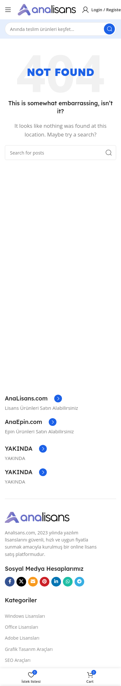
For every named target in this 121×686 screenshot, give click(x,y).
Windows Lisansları (25, 616)
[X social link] (21, 582)
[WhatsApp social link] (68, 582)
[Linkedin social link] (56, 582)
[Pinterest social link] (44, 582)
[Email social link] (33, 582)
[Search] (60, 29)
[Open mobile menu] (8, 9)
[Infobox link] (33, 398)
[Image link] (37, 516)
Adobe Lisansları (22, 638)
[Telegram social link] (79, 582)
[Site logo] (47, 9)
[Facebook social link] (10, 582)
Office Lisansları (21, 627)
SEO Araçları (18, 660)
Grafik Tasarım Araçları (29, 649)
